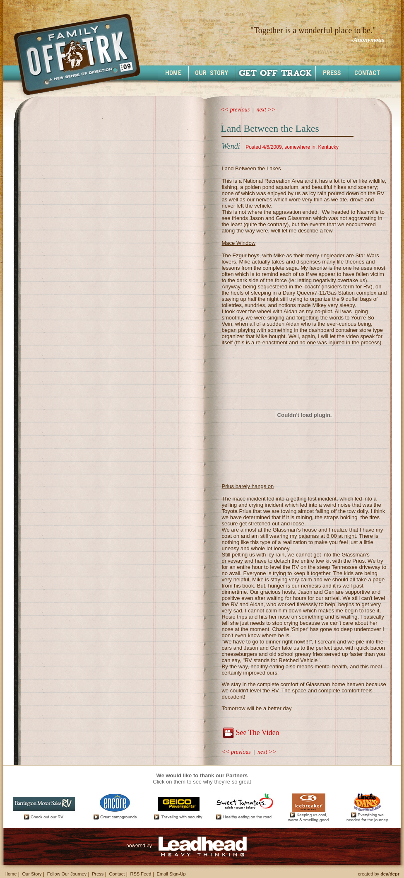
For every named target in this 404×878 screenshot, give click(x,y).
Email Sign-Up (170, 873)
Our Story (31, 873)
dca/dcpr (389, 873)
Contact (117, 873)
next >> (266, 109)
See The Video (257, 732)
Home (11, 873)
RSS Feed (141, 873)
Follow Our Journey (67, 873)
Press (97, 873)
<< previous (235, 109)
